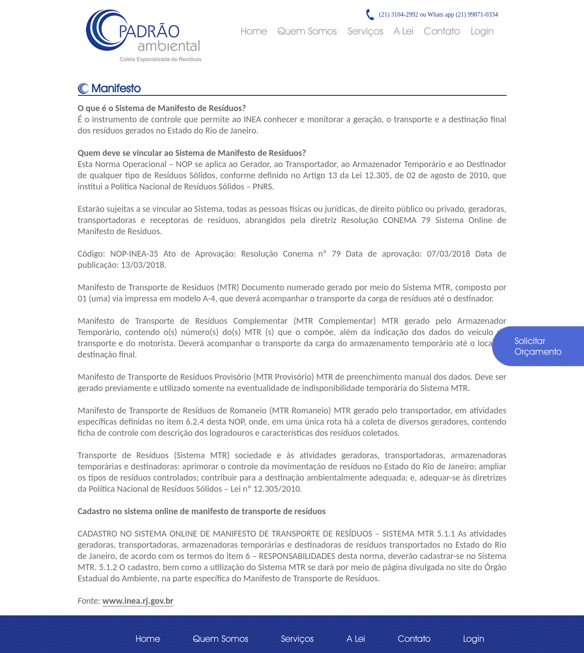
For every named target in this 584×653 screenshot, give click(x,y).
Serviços (366, 31)
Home (254, 31)
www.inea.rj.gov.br (138, 600)
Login (482, 31)
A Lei (403, 31)
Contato (442, 31)
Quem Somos (307, 31)
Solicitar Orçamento (538, 346)
